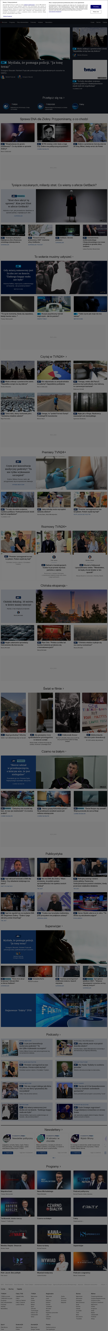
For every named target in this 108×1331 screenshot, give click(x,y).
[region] (54, 9)
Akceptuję (96, 6)
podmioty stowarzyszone (29, 4)
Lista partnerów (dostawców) (55, 11)
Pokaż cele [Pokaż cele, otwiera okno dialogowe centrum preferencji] (96, 11)
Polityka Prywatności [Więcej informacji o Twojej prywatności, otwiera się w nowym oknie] (7, 16)
